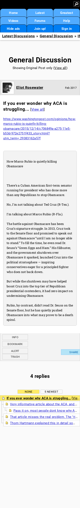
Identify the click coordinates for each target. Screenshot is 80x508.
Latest (40, 13)
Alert (15, 351)
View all (60, 68)
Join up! (40, 29)
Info (15, 337)
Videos (13, 21)
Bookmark (15, 344)
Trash (15, 356)
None (28, 391)
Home (13, 13)
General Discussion (56, 36)
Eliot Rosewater (29, 87)
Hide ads (13, 29)
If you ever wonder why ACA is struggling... (39, 398)
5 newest (51, 391)
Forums (40, 21)
